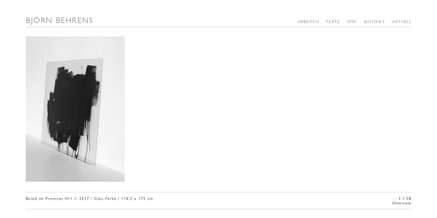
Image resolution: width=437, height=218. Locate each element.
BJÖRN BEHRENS (59, 20)
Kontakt (374, 21)
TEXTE (333, 21)
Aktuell (401, 21)
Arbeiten (308, 21)
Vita (352, 21)
